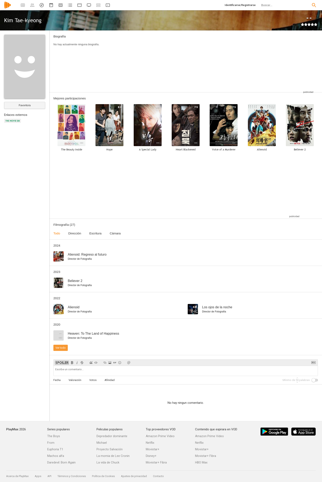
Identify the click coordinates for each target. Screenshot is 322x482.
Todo (56, 233)
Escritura (95, 233)
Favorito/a (25, 105)
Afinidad (110, 380)
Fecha (57, 380)
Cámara (115, 233)
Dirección (74, 233)
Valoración (75, 380)
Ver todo (60, 347)
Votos (93, 380)
